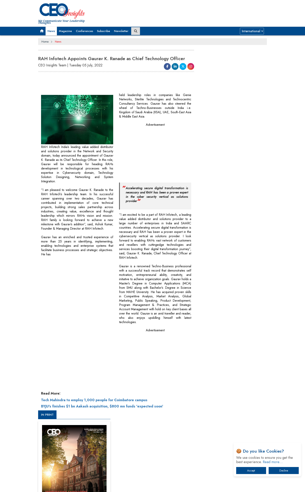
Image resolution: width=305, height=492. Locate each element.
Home (44, 42)
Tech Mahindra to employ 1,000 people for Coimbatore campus (94, 400)
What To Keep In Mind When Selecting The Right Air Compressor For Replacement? (230, 404)
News (51, 31)
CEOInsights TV (210, 211)
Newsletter (121, 31)
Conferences (84, 31)
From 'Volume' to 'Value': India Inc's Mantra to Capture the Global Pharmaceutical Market (229, 363)
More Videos (205, 272)
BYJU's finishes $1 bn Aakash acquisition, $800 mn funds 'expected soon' (102, 406)
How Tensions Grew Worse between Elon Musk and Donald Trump (230, 428)
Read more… (273, 461)
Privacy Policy (85, 485)
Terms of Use (108, 485)
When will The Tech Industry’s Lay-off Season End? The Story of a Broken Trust (232, 384)
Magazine (65, 31)
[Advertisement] (109, 83)
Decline (283, 470)
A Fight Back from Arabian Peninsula (223, 374)
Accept (251, 470)
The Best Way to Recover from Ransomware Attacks (228, 416)
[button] (42, 31)
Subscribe (103, 31)
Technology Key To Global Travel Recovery (227, 394)
